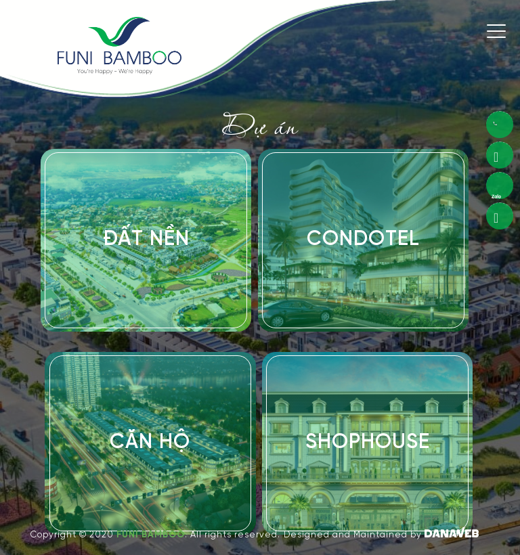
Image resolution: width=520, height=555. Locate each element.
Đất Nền (146, 239)
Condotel (363, 239)
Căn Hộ (150, 442)
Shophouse (367, 442)
